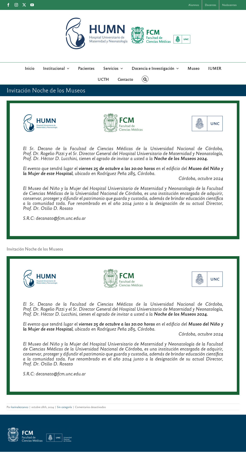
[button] (145, 79)
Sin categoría (64, 407)
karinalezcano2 (19, 407)
